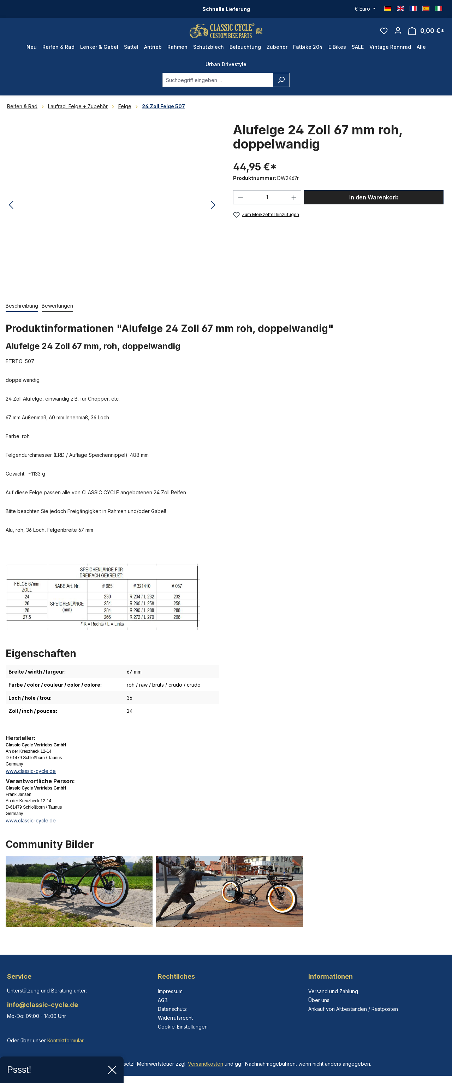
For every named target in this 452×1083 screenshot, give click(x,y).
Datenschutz (172, 1009)
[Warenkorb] (426, 34)
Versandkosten (205, 1064)
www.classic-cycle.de (31, 778)
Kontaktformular (65, 1040)
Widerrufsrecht (175, 1018)
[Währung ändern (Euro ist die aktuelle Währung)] (365, 9)
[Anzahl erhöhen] (294, 204)
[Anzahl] (267, 204)
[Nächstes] (213, 211)
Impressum (170, 991)
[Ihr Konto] (398, 34)
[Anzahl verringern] (240, 204)
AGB (163, 1000)
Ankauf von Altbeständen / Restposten (353, 1009)
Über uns (318, 1000)
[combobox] (217, 87)
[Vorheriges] (11, 211)
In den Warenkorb (374, 204)
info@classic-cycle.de (42, 1004)
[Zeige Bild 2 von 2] (119, 291)
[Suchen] (281, 87)
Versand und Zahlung (333, 991)
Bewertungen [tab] (57, 312)
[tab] (22, 313)
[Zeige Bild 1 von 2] (105, 291)
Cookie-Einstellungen (183, 1027)
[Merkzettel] (384, 34)
